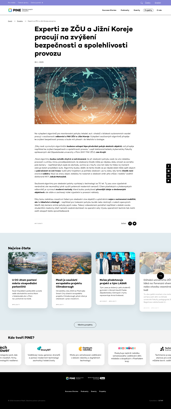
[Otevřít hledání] (141, 2)
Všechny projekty (85, 325)
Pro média (11, 3)
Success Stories (71, 391)
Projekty (102, 391)
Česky (147, 3)
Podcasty (84, 391)
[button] (160, 275)
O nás (159, 10)
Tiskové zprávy (23, 3)
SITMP (161, 401)
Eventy (94, 391)
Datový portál (37, 3)
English (158, 3)
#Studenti (39, 223)
